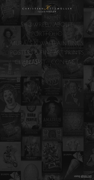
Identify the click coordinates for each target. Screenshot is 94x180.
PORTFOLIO (47, 33)
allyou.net (86, 176)
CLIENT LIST (30, 62)
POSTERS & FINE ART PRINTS (47, 52)
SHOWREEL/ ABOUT (47, 24)
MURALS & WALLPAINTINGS (47, 43)
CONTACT (65, 62)
